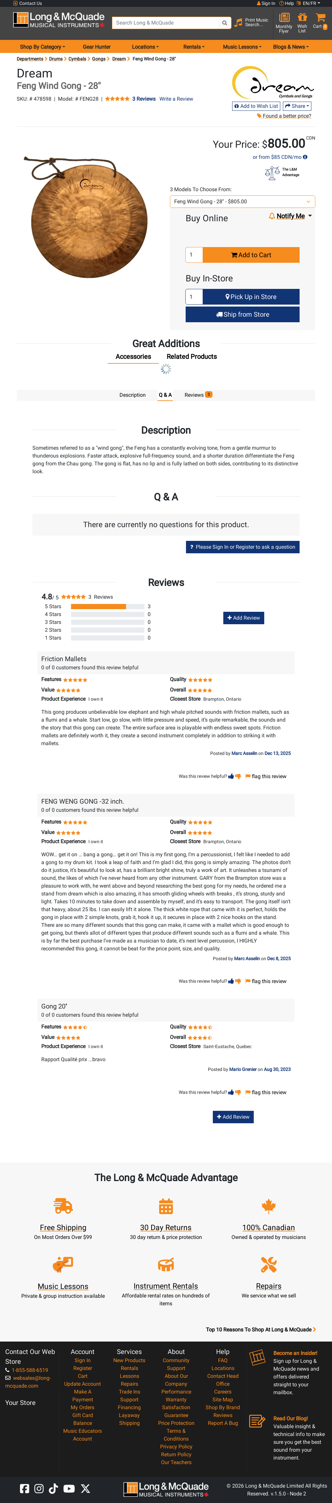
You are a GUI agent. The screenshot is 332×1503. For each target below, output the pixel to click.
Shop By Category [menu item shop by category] (40, 47)
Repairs (129, 1383)
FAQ (223, 1360)
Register (82, 1368)
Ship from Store (242, 314)
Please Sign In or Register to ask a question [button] (242, 546)
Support (129, 1399)
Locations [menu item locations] (143, 47)
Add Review (244, 617)
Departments (30, 58)
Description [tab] (133, 395)
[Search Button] (224, 23)
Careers (222, 1391)
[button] (319, 23)
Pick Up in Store (251, 297)
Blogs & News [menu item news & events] (289, 47)
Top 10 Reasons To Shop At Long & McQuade (261, 1329)
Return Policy (176, 1454)
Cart (82, 1376)
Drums (56, 58)
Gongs (98, 58)
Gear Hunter (96, 47)
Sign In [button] (266, 3)
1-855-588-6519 (26, 1370)
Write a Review (176, 99)
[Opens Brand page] (273, 82)
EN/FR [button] (306, 3)
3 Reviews (144, 99)
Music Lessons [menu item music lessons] (240, 47)
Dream (119, 58)
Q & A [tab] (165, 395)
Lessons (129, 1376)
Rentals (129, 1368)
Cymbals (77, 58)
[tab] (133, 358)
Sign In (83, 1360)
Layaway (129, 1415)
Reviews (222, 1415)
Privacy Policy (176, 1446)
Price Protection (176, 1423)
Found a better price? (284, 116)
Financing (129, 1407)
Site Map (222, 1399)
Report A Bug (223, 1423)
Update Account (82, 1383)
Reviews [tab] (198, 394)
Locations (223, 1368)
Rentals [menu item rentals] (192, 47)
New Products (129, 1360)
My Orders (82, 1407)
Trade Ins (129, 1391)
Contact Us (27, 3)
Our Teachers (176, 1462)
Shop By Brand (223, 1407)
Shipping (129, 1423)
